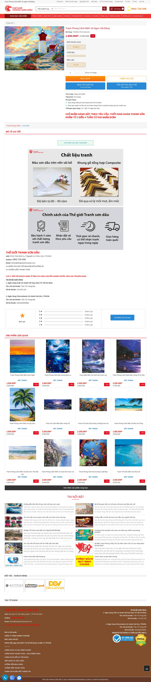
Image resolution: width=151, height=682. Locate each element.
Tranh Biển (25, 126)
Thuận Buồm (76, 16)
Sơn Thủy (47, 16)
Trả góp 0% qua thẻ (126, 86)
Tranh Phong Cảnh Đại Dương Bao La (58, 375)
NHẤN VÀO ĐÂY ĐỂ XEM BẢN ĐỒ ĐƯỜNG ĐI (26, 266)
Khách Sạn (137, 16)
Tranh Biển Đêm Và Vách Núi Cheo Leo (93, 375)
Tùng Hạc (104, 16)
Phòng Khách (115, 16)
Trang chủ (60, 1)
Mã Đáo (67, 16)
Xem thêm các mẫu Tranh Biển (75, 143)
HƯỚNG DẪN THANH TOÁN (19, 270)
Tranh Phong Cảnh (13, 126)
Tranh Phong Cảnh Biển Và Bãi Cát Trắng (128, 423)
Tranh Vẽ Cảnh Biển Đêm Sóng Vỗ (58, 423)
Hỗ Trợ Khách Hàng (106, 1)
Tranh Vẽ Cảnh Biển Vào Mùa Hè (128, 472)
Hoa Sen (86, 16)
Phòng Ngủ (126, 16)
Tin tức (134, 1)
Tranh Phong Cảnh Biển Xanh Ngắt (22, 375)
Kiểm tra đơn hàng (71, 1)
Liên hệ (141, 1)
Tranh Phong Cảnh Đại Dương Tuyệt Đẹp (93, 472)
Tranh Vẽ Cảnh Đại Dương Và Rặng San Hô (93, 423)
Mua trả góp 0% (85, 86)
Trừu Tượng (37, 16)
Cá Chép (95, 16)
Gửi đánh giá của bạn (122, 318)
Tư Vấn (127, 1)
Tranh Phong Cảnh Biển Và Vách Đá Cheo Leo (58, 472)
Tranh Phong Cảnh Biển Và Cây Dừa (22, 423)
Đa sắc (76, 65)
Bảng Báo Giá (84, 1)
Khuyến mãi (119, 1)
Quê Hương (57, 16)
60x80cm (76, 47)
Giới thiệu (94, 1)
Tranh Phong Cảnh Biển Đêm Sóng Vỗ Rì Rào (129, 375)
